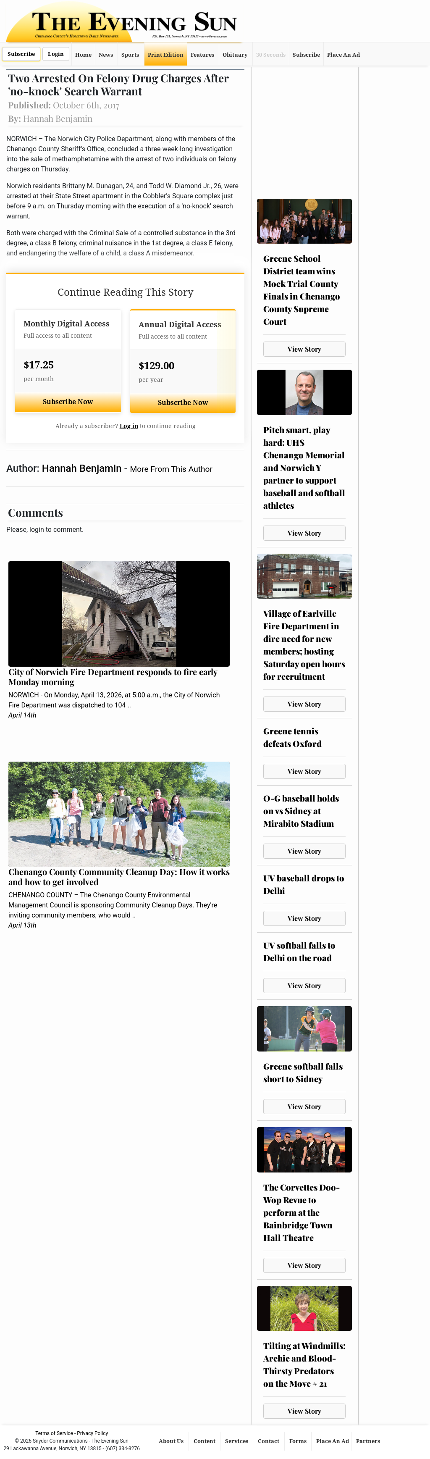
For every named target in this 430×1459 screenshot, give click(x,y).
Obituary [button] (235, 55)
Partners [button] (368, 1441)
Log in (129, 426)
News (106, 55)
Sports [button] (130, 55)
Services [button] (237, 1441)
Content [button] (205, 1441)
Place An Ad (343, 55)
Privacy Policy (92, 1433)
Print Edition (166, 55)
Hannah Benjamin (83, 468)
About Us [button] (172, 1441)
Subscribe (21, 54)
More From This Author (171, 469)
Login (56, 54)
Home (83, 55)
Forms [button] (298, 1441)
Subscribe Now (68, 402)
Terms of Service (54, 1433)
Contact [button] (269, 1441)
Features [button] (202, 55)
